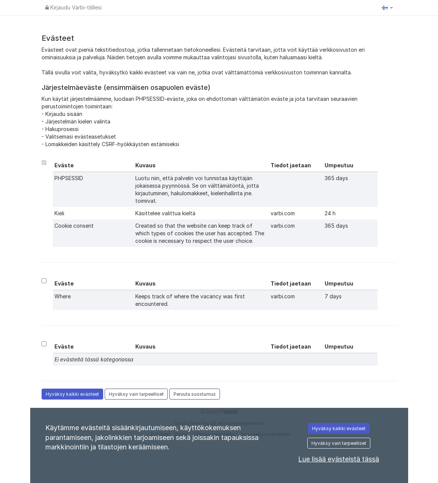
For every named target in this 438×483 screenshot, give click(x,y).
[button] (387, 7)
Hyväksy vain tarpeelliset (136, 394)
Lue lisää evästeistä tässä (338, 459)
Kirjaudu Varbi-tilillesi (73, 7)
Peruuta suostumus (194, 394)
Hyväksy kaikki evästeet (72, 394)
